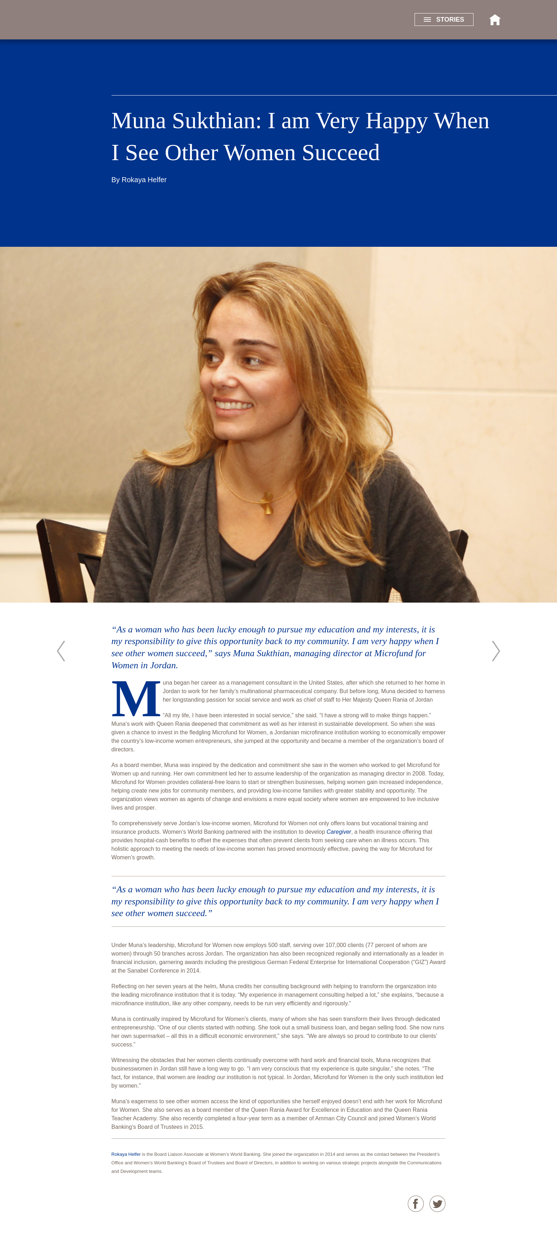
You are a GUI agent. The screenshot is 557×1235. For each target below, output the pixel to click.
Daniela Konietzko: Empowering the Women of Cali (496, 651)
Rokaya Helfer (144, 180)
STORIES (444, 19)
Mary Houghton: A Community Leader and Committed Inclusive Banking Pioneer (61, 651)
